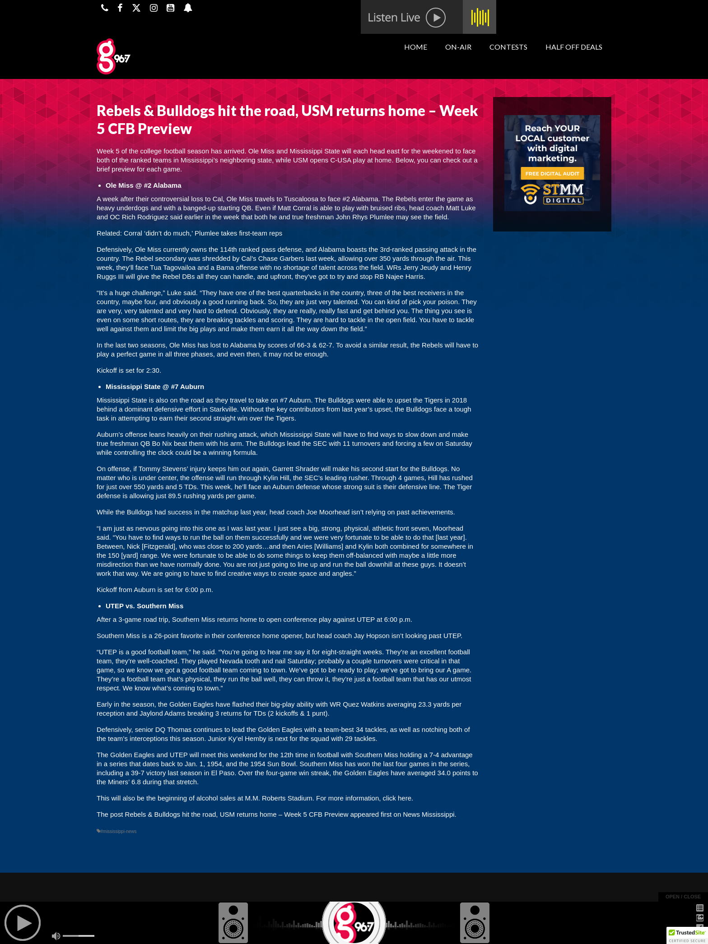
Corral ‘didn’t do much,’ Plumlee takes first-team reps (203, 233)
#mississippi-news (118, 831)
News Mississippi (428, 814)
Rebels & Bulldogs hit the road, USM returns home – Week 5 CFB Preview (237, 814)
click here (396, 798)
